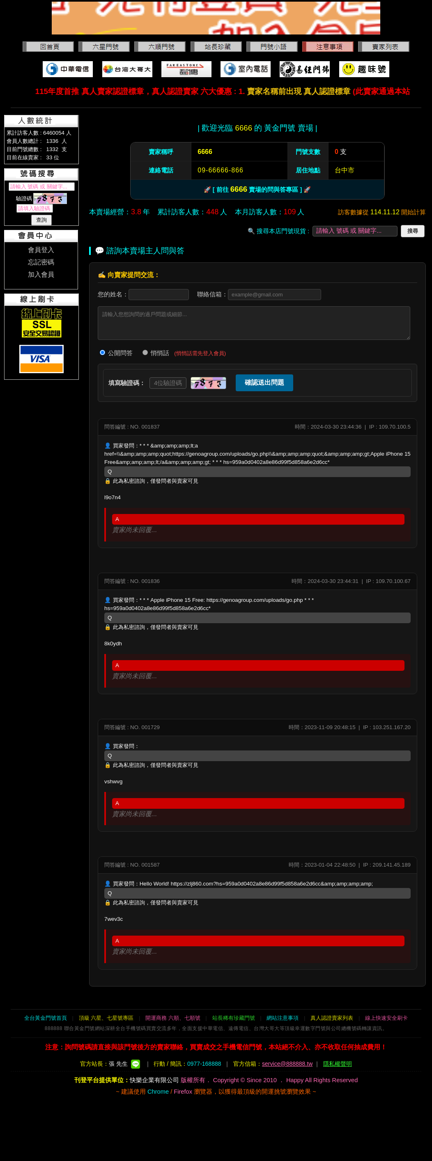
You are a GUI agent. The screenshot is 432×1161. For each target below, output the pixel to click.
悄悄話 (155, 353)
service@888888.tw (287, 1063)
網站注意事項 (283, 1018)
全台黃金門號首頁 (45, 1018)
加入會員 (41, 274)
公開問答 (116, 353)
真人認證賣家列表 (331, 1018)
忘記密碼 (41, 262)
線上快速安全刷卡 (386, 1018)
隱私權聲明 (337, 1063)
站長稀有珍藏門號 (233, 1018)
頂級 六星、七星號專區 (106, 1018)
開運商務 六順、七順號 (172, 1018)
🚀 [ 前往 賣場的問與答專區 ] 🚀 (257, 189)
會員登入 (41, 249)
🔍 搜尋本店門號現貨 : (278, 231)
